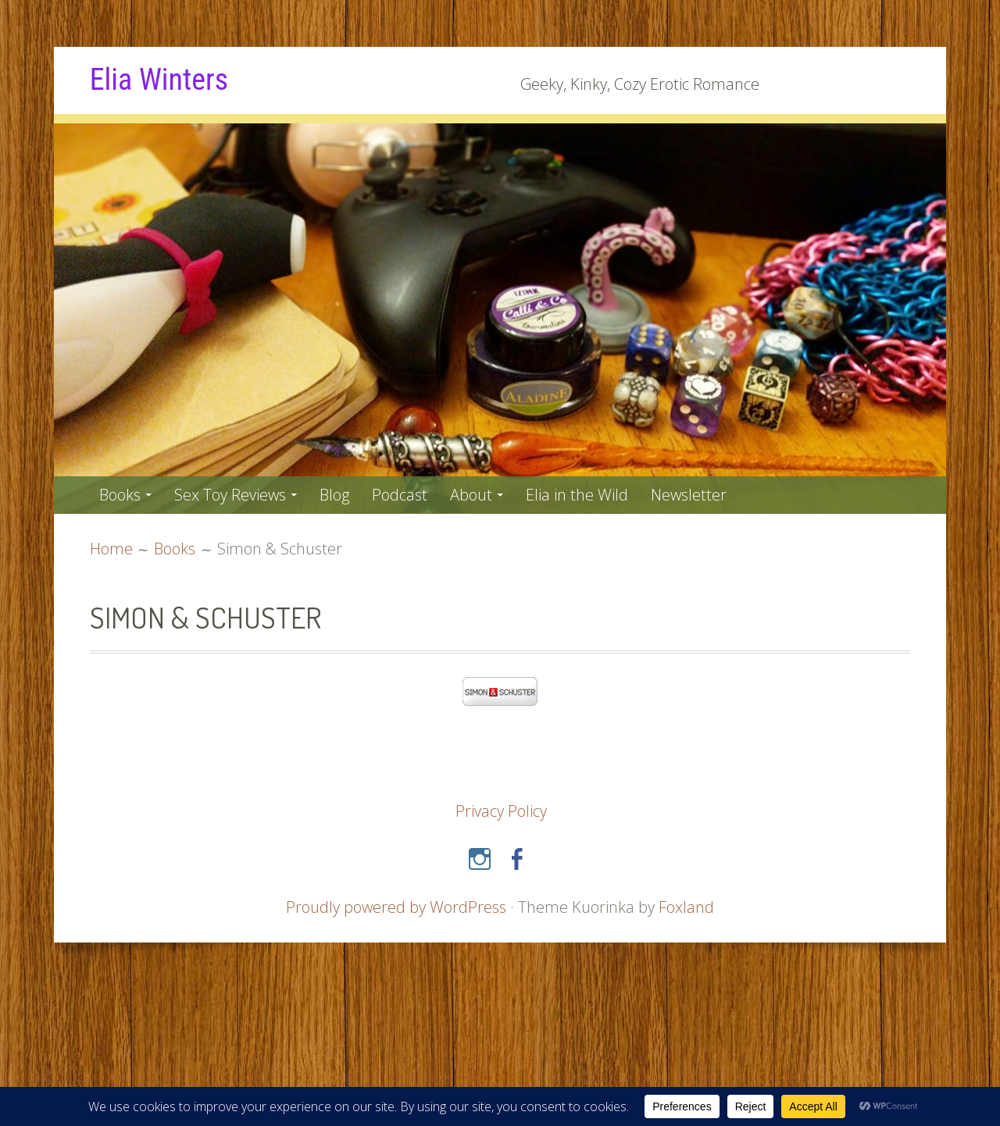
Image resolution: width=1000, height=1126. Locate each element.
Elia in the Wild (577, 494)
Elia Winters (159, 79)
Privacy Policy (501, 810)
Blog (334, 494)
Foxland (686, 907)
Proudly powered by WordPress (396, 907)
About (471, 494)
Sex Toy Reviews (230, 494)
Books (120, 494)
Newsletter (689, 494)
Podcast (399, 494)
